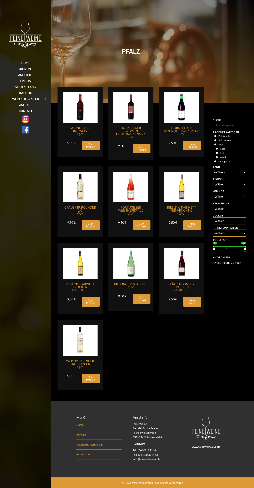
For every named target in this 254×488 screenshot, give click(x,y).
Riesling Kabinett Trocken (80, 287)
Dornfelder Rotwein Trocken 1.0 (181, 131)
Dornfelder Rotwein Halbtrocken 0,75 (131, 132)
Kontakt (81, 434)
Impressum (83, 454)
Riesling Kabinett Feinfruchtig (181, 210)
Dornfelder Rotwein (80, 131)
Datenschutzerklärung (89, 444)
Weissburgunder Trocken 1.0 (80, 364)
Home (80, 424)
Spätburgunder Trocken (182, 287)
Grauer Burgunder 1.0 (80, 210)
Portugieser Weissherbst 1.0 (131, 210)
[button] (91, 145)
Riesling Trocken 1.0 (131, 285)
